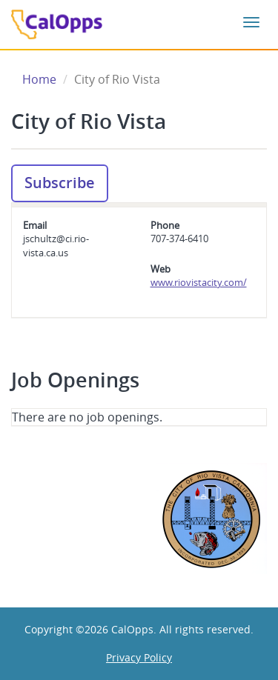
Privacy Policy (139, 657)
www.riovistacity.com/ (198, 282)
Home (39, 79)
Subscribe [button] (59, 183)
